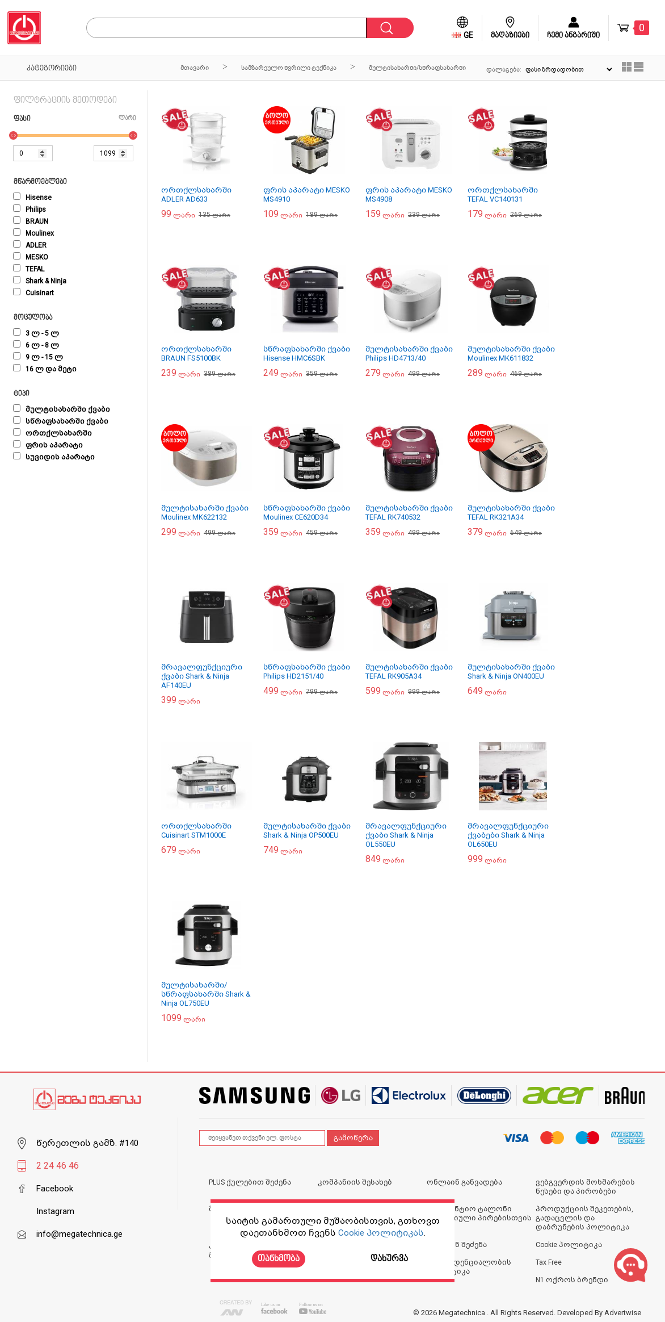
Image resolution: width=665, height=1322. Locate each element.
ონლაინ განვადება (464, 1182)
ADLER (30, 245)
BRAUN (30, 221)
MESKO (30, 257)
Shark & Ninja (39, 281)
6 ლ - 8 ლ (36, 345)
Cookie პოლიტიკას (381, 1233)
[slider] (13, 135)
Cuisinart (33, 293)
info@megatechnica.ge (79, 1234)
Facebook (54, 1188)
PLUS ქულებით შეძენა (250, 1182)
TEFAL (28, 269)
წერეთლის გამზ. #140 (87, 1143)
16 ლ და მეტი (45, 369)
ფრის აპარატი (48, 445)
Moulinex (33, 233)
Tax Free (549, 1262)
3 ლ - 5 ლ (36, 333)
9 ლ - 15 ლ (38, 357)
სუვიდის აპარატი (54, 457)
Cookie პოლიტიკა (569, 1245)
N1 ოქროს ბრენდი (572, 1280)
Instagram (55, 1211)
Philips (29, 210)
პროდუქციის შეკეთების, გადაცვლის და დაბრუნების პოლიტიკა (584, 1218)
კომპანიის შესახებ (355, 1182)
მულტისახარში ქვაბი (61, 409)
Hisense (32, 198)
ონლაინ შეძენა (457, 1245)
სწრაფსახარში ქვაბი (60, 421)
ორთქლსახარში (52, 433)
